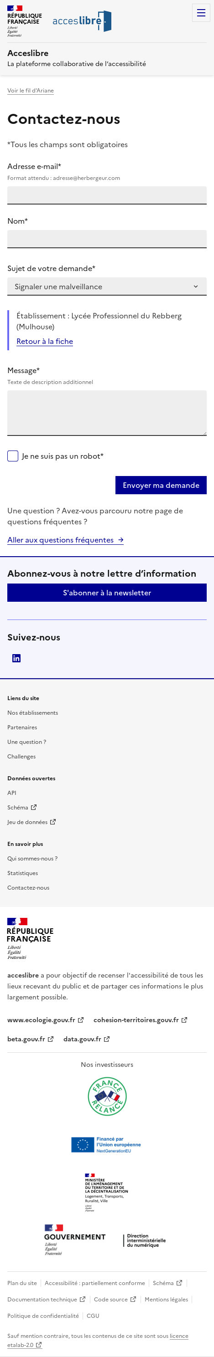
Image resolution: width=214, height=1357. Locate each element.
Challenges (21, 757)
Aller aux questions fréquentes (60, 539)
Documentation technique (42, 1300)
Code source (111, 1300)
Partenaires (22, 727)
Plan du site (22, 1283)
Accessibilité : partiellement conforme (95, 1283)
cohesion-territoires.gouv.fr (136, 1020)
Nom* (17, 220)
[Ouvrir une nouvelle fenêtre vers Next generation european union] (107, 1144)
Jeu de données (27, 822)
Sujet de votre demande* (51, 268)
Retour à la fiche (44, 341)
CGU (93, 1316)
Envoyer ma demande (161, 485)
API (11, 793)
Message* (107, 376)
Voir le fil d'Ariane (30, 91)
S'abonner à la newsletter (107, 592)
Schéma (17, 808)
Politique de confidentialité (43, 1316)
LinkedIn (16, 658)
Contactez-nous (28, 888)
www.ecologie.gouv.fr (41, 1020)
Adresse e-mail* (107, 172)
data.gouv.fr (82, 1039)
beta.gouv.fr (26, 1039)
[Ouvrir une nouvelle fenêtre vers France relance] (107, 1096)
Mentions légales (166, 1300)
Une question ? (26, 742)
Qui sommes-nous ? (32, 859)
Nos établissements (32, 713)
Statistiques (22, 873)
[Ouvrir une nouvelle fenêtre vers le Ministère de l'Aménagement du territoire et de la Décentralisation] (107, 1193)
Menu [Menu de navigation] (201, 13)
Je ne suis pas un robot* (63, 456)
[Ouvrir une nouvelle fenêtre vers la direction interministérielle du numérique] (107, 1240)
